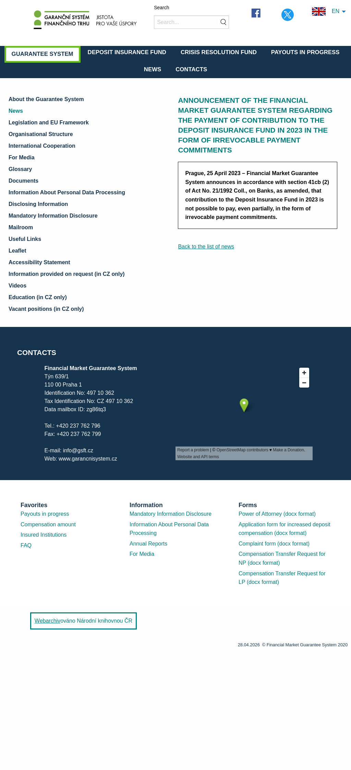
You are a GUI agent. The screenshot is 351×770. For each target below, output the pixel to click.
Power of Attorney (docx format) (277, 514)
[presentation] (244, 412)
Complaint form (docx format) (274, 544)
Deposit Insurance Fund (127, 52)
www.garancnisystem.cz (88, 459)
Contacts (191, 69)
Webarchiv (47, 621)
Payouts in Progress (305, 52)
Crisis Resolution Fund (219, 52)
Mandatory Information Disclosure (53, 216)
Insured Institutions (43, 535)
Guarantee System (42, 54)
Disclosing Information (38, 204)
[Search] (191, 22)
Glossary (20, 169)
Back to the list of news (206, 246)
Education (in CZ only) (38, 297)
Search (161, 7)
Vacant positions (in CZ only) (46, 309)
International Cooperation (42, 146)
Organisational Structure (41, 134)
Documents (23, 181)
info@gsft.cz (78, 450)
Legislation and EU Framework (49, 122)
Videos (17, 286)
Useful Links (25, 239)
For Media (22, 157)
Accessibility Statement (39, 262)
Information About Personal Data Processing (67, 192)
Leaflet (17, 251)
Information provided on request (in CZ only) (67, 274)
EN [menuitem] (325, 11)
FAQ (26, 545)
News (152, 69)
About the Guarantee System (46, 99)
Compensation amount (48, 524)
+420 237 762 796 (78, 426)
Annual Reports (148, 544)
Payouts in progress (45, 514)
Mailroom (21, 227)
